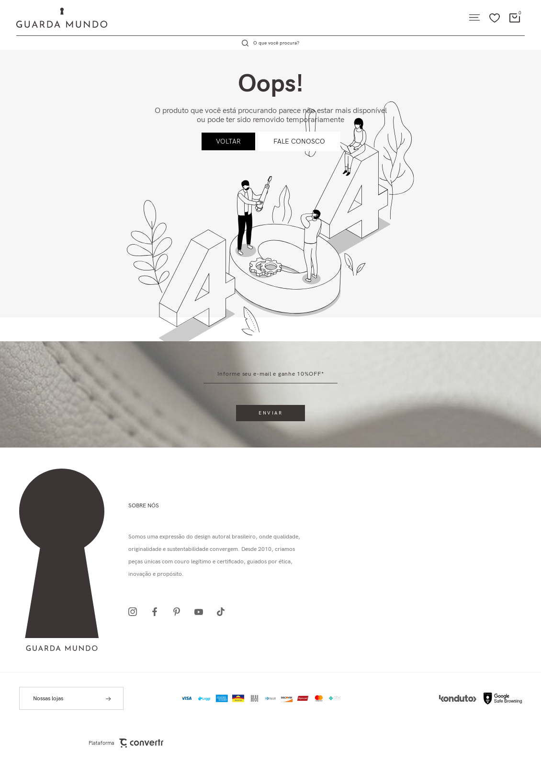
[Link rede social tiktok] (223, 612)
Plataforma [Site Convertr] (126, 743)
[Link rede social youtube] (201, 612)
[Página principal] (53, 18)
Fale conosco (299, 141)
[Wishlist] (495, 18)
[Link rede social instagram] (135, 612)
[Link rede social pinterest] (179, 612)
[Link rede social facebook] (157, 612)
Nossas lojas (48, 698)
